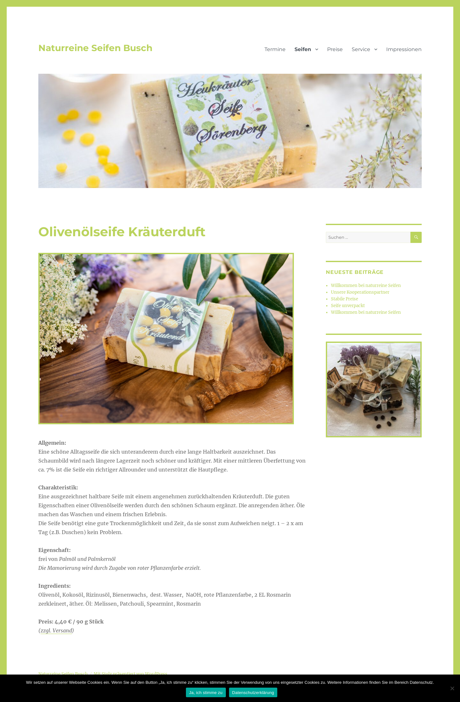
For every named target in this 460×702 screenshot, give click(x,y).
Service (361, 49)
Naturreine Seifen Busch (95, 47)
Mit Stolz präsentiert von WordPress (130, 674)
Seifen (303, 49)
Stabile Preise (344, 299)
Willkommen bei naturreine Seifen (366, 285)
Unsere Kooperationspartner (360, 292)
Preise (335, 49)
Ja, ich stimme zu (206, 692)
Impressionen (404, 49)
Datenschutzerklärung (253, 692)
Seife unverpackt (348, 305)
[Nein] (452, 688)
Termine (275, 49)
